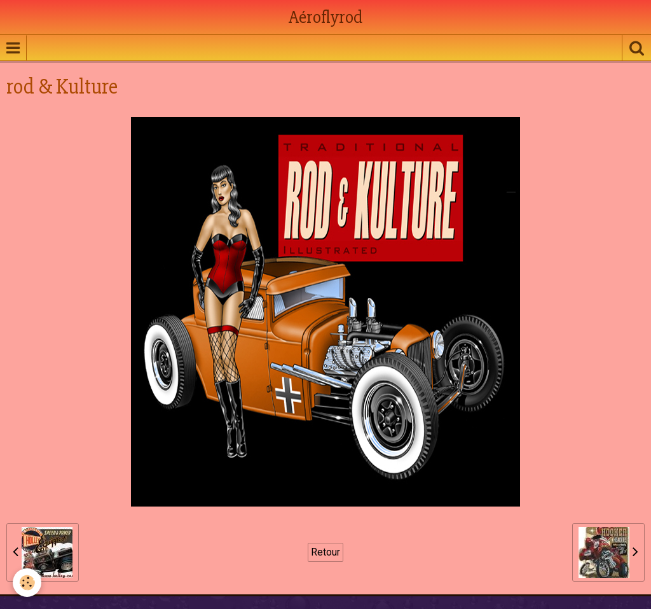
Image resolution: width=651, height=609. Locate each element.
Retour (325, 552)
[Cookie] (27, 582)
